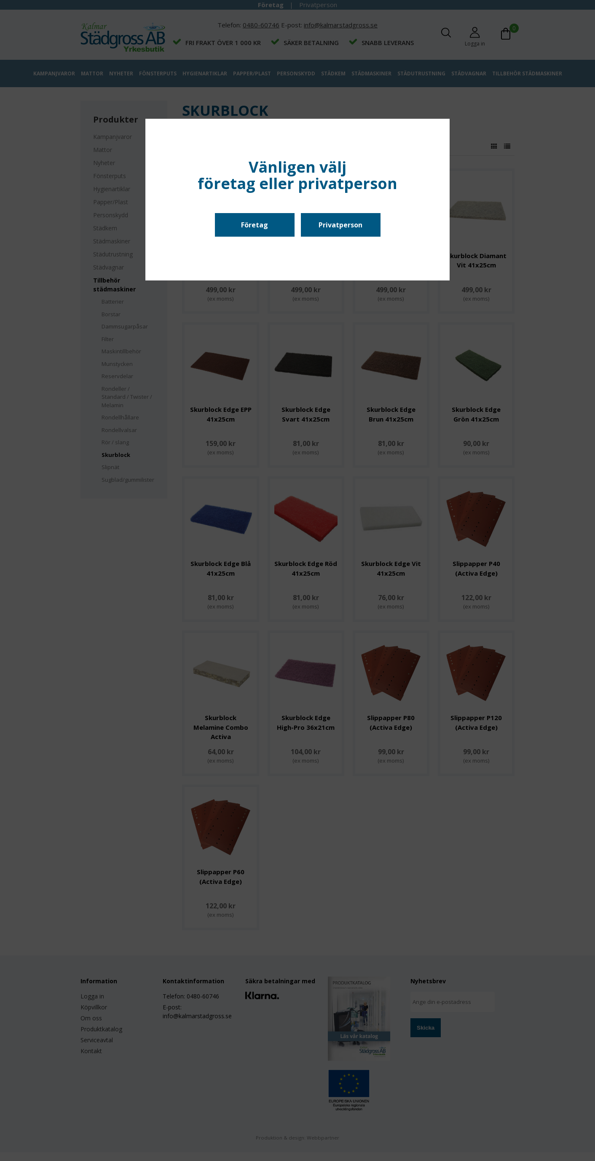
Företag (254, 225)
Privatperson (340, 225)
